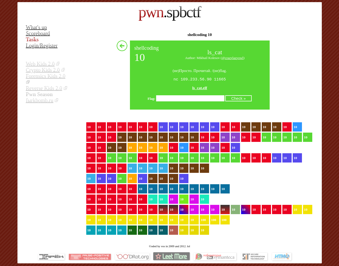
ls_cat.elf (199, 88)
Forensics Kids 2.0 (45, 76)
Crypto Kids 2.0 (43, 70)
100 (203, 220)
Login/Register (42, 45)
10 (89, 127)
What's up (36, 27)
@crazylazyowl (232, 58)
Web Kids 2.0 (40, 64)
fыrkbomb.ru (39, 100)
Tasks (32, 39)
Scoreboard (38, 33)
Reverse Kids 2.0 (44, 88)
